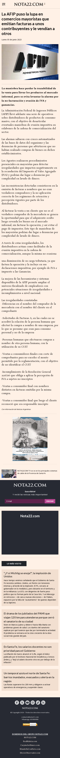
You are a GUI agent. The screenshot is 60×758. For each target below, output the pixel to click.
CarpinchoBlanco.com (30, 745)
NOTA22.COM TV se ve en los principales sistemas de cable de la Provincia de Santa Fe (37, 472)
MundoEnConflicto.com (30, 749)
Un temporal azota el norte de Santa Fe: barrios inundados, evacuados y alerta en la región (29, 677)
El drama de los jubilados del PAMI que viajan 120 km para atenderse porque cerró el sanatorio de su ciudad (29, 617)
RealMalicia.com (30, 741)
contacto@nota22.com (30, 717)
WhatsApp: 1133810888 (30, 719)
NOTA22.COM (30, 737)
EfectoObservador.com (30, 753)
